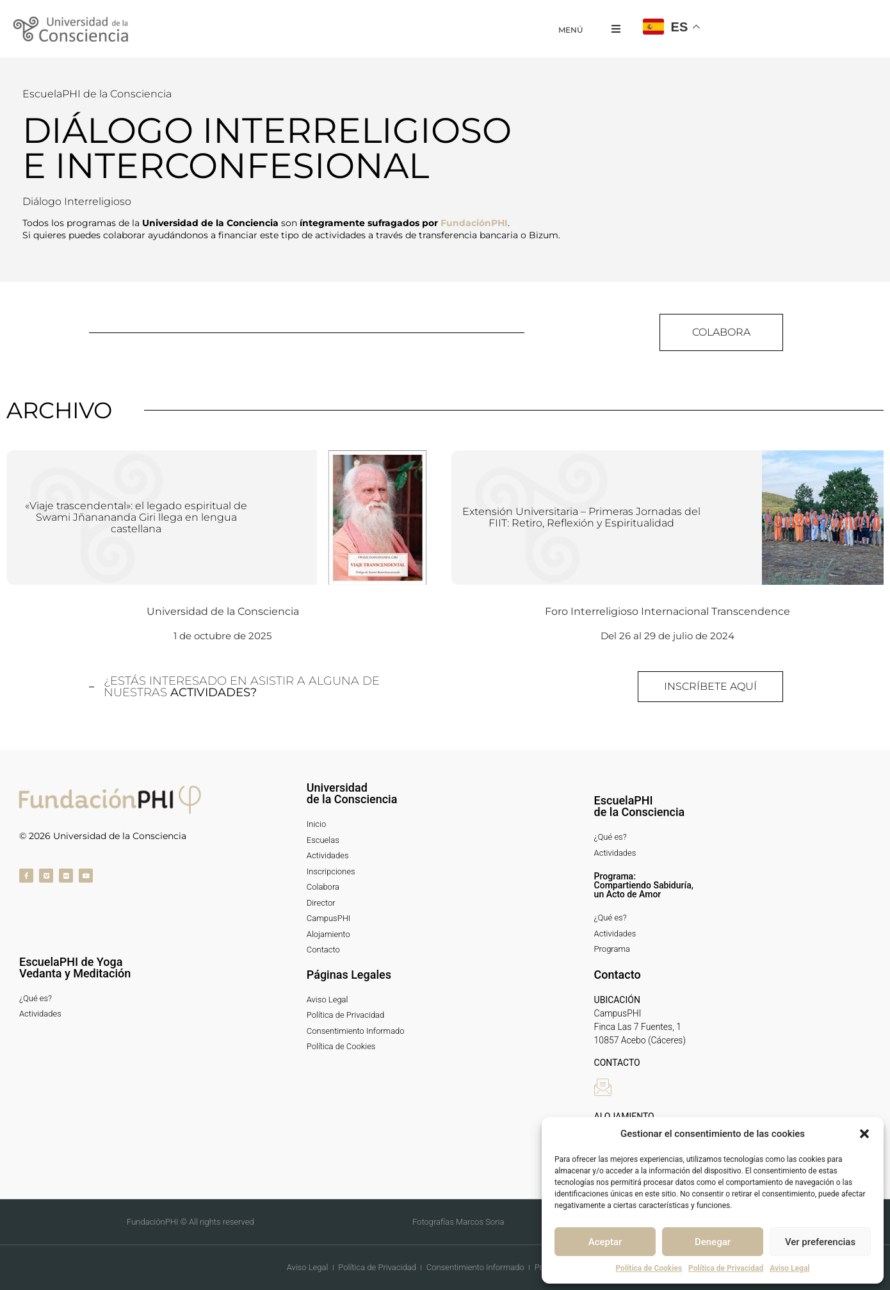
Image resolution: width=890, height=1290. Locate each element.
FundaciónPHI (474, 223)
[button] (864, 1133)
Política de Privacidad (725, 1268)
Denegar (713, 1242)
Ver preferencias (820, 1242)
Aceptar (605, 1242)
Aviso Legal (789, 1268)
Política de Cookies (648, 1268)
